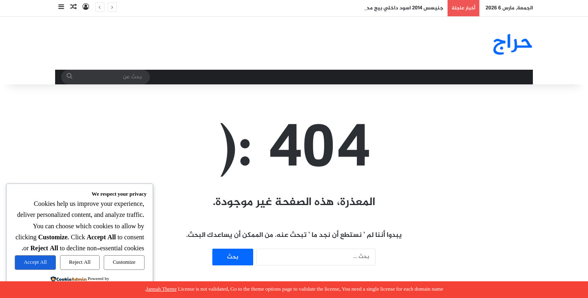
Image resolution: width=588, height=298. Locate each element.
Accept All (35, 262)
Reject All (80, 262)
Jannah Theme (161, 289)
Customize (124, 262)
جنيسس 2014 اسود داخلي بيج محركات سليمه (391, 8)
